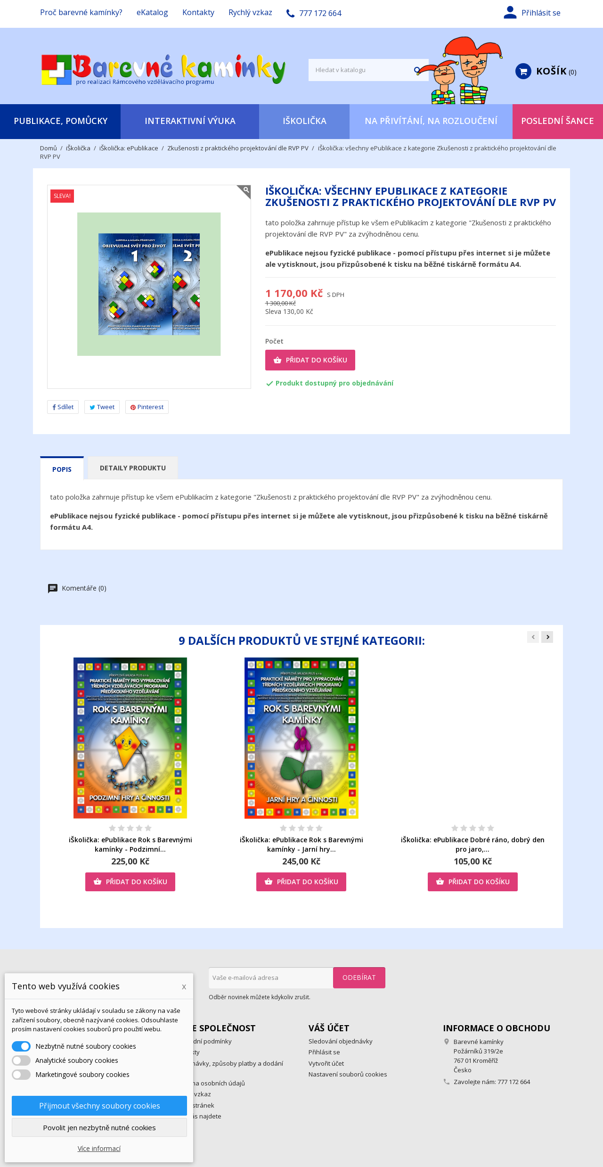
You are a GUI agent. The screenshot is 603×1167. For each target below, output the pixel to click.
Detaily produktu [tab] (133, 467)
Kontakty (198, 12)
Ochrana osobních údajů (209, 1083)
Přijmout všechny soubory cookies (99, 1106)
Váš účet (329, 1028)
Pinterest (146, 407)
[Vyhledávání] (369, 70)
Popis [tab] (62, 469)
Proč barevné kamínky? (81, 12)
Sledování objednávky (341, 1041)
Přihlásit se (324, 1052)
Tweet (102, 407)
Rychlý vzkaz (250, 12)
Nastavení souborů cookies (348, 1074)
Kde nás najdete (197, 1116)
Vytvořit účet (326, 1063)
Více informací (99, 1148)
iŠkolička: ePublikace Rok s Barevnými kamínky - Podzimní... (130, 844)
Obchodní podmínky (203, 1041)
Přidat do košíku (310, 360)
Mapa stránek (194, 1105)
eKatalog (152, 12)
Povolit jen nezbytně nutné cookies (99, 1127)
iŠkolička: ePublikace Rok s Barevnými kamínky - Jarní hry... (301, 844)
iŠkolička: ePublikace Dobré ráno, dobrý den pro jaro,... (473, 844)
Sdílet (62, 407)
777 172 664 (513, 1081)
